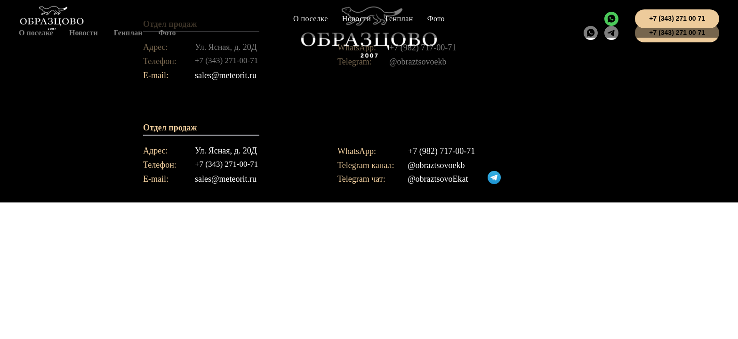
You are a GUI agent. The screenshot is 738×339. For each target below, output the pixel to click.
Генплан (399, 19)
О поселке (310, 19)
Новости (356, 19)
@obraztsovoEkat (438, 179)
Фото (436, 19)
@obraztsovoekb (436, 165)
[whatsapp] (611, 19)
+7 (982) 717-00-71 (441, 151)
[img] (494, 177)
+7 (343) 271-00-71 (226, 164)
